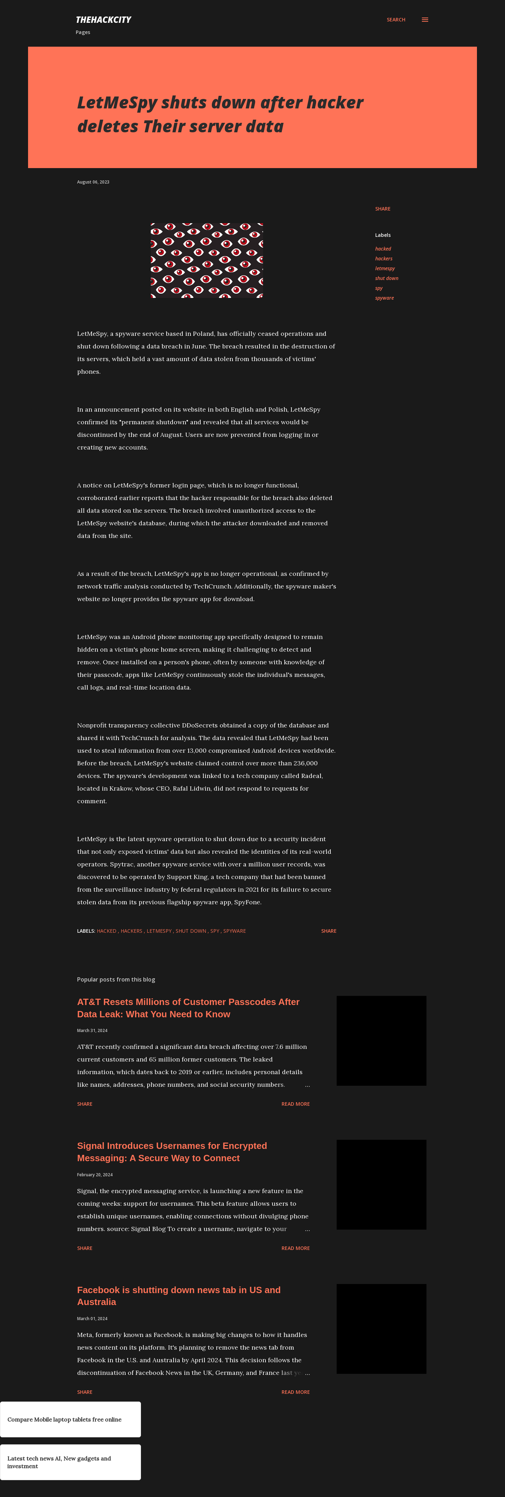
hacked (383, 248)
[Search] (396, 19)
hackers (383, 258)
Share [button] (383, 208)
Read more (296, 1103)
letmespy (385, 268)
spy (379, 288)
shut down (386, 278)
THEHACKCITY (103, 19)
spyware (384, 297)
